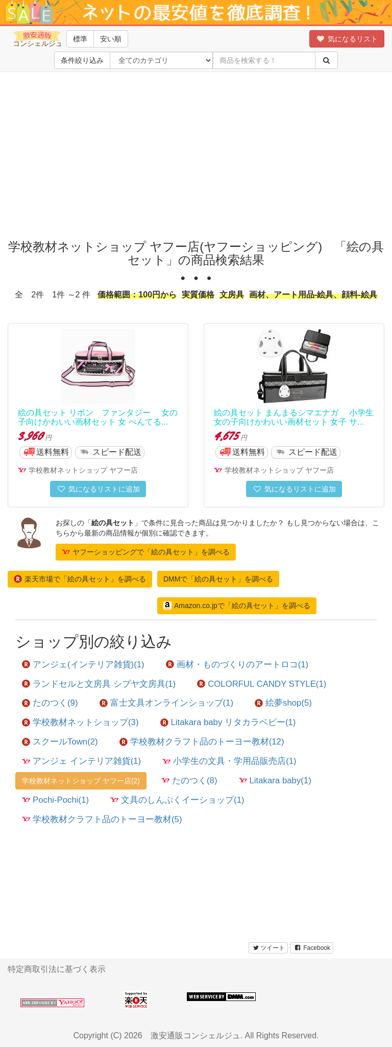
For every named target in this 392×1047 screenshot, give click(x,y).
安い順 (110, 39)
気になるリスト (347, 39)
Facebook (311, 947)
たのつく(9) (50, 703)
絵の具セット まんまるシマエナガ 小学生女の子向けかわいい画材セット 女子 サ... (294, 417)
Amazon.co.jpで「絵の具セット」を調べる (236, 605)
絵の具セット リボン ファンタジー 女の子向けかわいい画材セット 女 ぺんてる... (98, 417)
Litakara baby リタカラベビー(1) (228, 722)
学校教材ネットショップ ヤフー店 (83, 470)
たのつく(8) (189, 780)
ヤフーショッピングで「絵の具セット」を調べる (146, 552)
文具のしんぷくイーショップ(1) (177, 800)
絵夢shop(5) (283, 703)
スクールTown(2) (60, 742)
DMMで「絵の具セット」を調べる (218, 579)
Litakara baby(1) (275, 780)
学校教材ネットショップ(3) (80, 722)
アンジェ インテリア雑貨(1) (81, 761)
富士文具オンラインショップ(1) (167, 703)
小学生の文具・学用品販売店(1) (229, 761)
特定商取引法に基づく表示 (57, 969)
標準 (80, 39)
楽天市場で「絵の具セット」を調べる (80, 579)
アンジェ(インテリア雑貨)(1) (83, 664)
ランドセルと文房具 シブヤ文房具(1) (99, 684)
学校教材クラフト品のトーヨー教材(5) (102, 819)
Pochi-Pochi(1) (55, 800)
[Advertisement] (199, 153)
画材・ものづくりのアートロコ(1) (237, 664)
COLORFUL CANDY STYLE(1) (261, 684)
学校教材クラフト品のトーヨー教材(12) (201, 742)
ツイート (268, 947)
